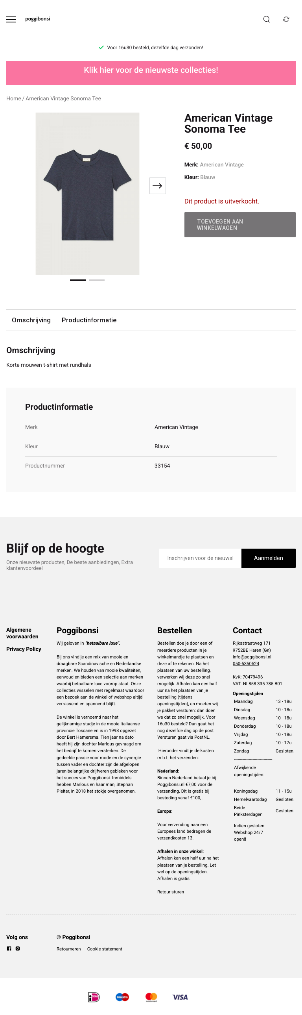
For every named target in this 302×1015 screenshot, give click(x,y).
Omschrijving (31, 320)
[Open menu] (11, 19)
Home (13, 99)
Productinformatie (89, 320)
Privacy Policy (23, 649)
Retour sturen (170, 892)
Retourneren (69, 949)
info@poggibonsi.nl (252, 657)
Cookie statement (104, 949)
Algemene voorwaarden (22, 633)
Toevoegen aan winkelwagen (220, 224)
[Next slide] (157, 185)
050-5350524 (246, 663)
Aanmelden (268, 558)
